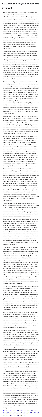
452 (34, 413)
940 (31, 410)
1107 (28, 410)
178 (7, 413)
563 (24, 413)
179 (11, 412)
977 (37, 413)
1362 (35, 412)
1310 (8, 412)
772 (11, 410)
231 (31, 412)
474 (18, 412)
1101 (7, 410)
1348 (21, 410)
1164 (18, 410)
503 (21, 415)
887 (20, 413)
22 (24, 410)
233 (7, 415)
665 (3, 413)
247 (21, 412)
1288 (11, 415)
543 (27, 413)
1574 (4, 412)
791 (24, 415)
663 (10, 413)
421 (18, 415)
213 (38, 412)
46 (27, 412)
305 (3, 410)
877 (14, 412)
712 (13, 413)
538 (3, 415)
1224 (14, 415)
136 (24, 412)
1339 (31, 413)
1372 (35, 410)
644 (17, 413)
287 (14, 410)
